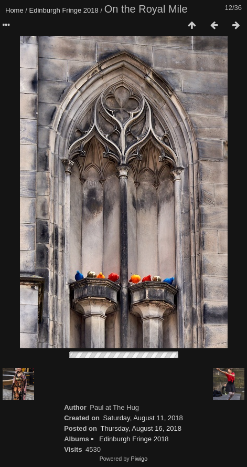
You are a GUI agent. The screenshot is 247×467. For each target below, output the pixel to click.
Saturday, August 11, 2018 (143, 418)
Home (14, 10)
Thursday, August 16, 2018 (141, 428)
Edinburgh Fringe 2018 (64, 10)
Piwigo (139, 458)
